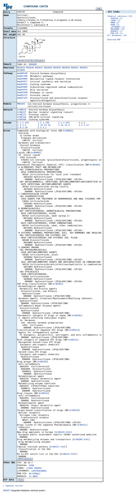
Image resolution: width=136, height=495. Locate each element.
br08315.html (68, 454)
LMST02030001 (39, 471)
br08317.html (58, 447)
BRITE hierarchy (25, 459)
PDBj (36, 474)
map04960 (22, 87)
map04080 (22, 79)
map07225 (22, 98)
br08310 (74, 410)
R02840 (66, 68)
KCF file (29, 61)
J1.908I (33, 476)
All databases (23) (117, 35)
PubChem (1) (117, 18)
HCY (31, 474)
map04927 (22, 82)
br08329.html (63, 432)
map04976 (22, 90)
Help (98, 8)
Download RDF (114, 40)
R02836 (30, 68)
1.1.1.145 (23, 123)
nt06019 (21, 110)
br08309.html (81, 439)
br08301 (76, 316)
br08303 (94, 165)
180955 (38, 468)
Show (20, 480)
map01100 (22, 76)
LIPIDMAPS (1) (118, 27)
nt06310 (21, 117)
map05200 (22, 92)
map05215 (22, 95)
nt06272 (21, 115)
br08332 (43, 393)
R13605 (21, 70)
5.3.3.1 (42, 128)
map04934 (22, 84)
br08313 (74, 330)
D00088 (33, 64)
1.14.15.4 (64, 125)
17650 (29, 468)
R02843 (84, 68)
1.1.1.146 (43, 123)
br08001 (67, 131)
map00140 (22, 73)
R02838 (48, 68)
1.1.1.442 (64, 123)
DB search (39, 61)
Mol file (21, 61)
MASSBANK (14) (118, 29)
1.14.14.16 (44, 125)
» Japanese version (13, 486)
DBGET (6, 491)
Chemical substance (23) (120, 16)
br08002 (35, 153)
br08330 (42, 362)
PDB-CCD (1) (117, 33)
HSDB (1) (115, 25)
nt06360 (21, 120)
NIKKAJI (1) (117, 31)
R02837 (39, 68)
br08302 (57, 284)
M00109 (21, 104)
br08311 (81, 425)
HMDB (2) (115, 23)
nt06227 (21, 112)
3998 (31, 465)
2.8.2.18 (22, 128)
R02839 (57, 68)
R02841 (75, 68)
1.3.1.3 (21, 125)
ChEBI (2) (116, 20)
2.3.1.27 (84, 125)
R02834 (21, 68)
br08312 (72, 340)
